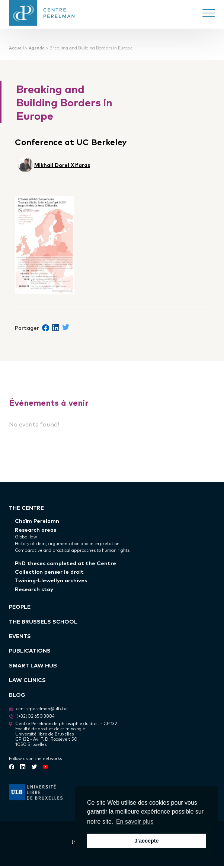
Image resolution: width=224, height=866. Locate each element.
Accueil (16, 48)
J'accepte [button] (146, 841)
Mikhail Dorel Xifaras (62, 164)
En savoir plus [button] (135, 821)
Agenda (37, 48)
